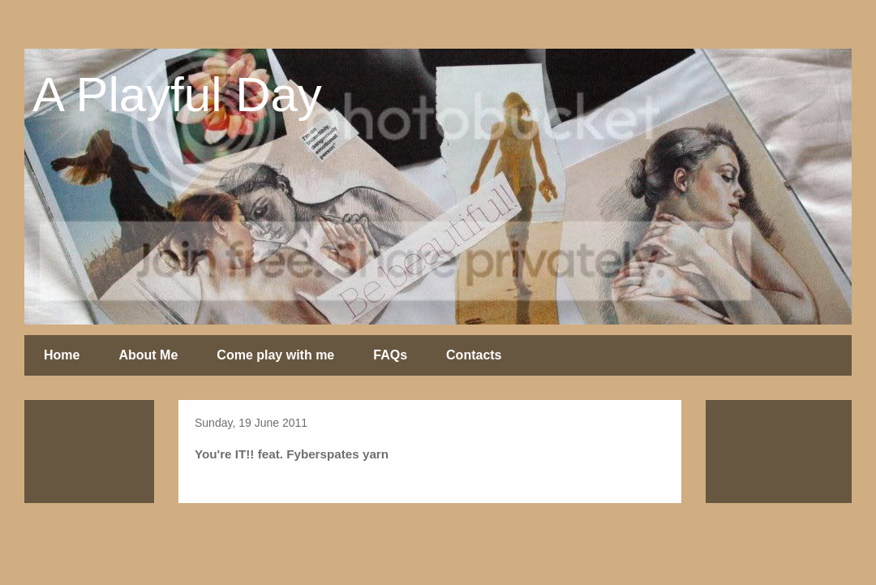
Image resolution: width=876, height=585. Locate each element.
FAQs (390, 355)
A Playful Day (177, 94)
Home (61, 355)
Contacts (473, 355)
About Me (148, 355)
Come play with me (275, 355)
